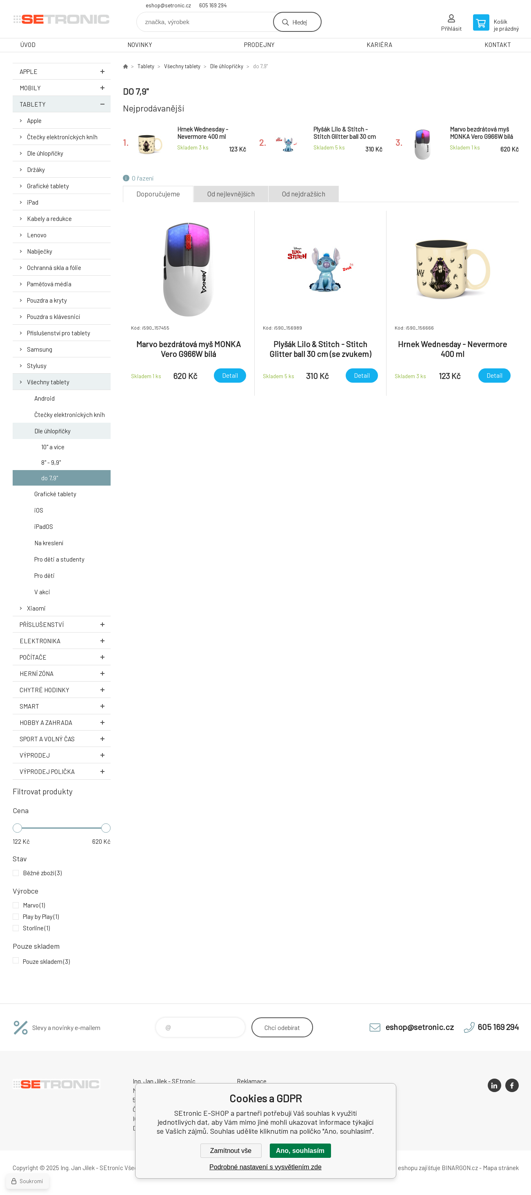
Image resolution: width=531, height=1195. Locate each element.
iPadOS (43, 526)
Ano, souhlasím (300, 1150)
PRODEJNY (259, 44)
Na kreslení (48, 542)
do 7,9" (49, 478)
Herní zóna (65, 673)
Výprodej (65, 755)
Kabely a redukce (49, 218)
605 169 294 (213, 5)
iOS (38, 510)
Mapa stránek (501, 1167)
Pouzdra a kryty (47, 300)
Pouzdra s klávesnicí (53, 316)
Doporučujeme (158, 194)
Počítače (65, 657)
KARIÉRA (379, 44)
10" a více (52, 446)
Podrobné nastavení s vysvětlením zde (265, 1167)
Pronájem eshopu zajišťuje (406, 1167)
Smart (65, 706)
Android (44, 398)
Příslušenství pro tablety (58, 333)
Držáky (36, 169)
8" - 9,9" (51, 462)
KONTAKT (497, 44)
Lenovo (37, 235)
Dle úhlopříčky (45, 153)
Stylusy (37, 365)
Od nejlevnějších (231, 194)
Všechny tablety (48, 382)
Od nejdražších (303, 194)
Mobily (65, 88)
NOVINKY (139, 44)
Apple (65, 71)
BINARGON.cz (460, 1167)
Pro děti (44, 575)
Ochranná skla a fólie (54, 267)
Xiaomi (36, 608)
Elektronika (65, 641)
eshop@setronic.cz (168, 5)
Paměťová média (49, 284)
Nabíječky (39, 251)
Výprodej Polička (65, 771)
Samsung (39, 349)
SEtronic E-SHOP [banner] (62, 19)
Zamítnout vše (230, 1150)
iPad (32, 202)
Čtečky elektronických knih (62, 136)
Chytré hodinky (65, 690)
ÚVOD (28, 44)
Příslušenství (65, 624)
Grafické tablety (48, 186)
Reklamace (252, 1081)
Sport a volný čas (65, 739)
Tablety (65, 104)
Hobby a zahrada (65, 722)
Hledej (299, 22)
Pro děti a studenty (59, 559)
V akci (42, 591)
